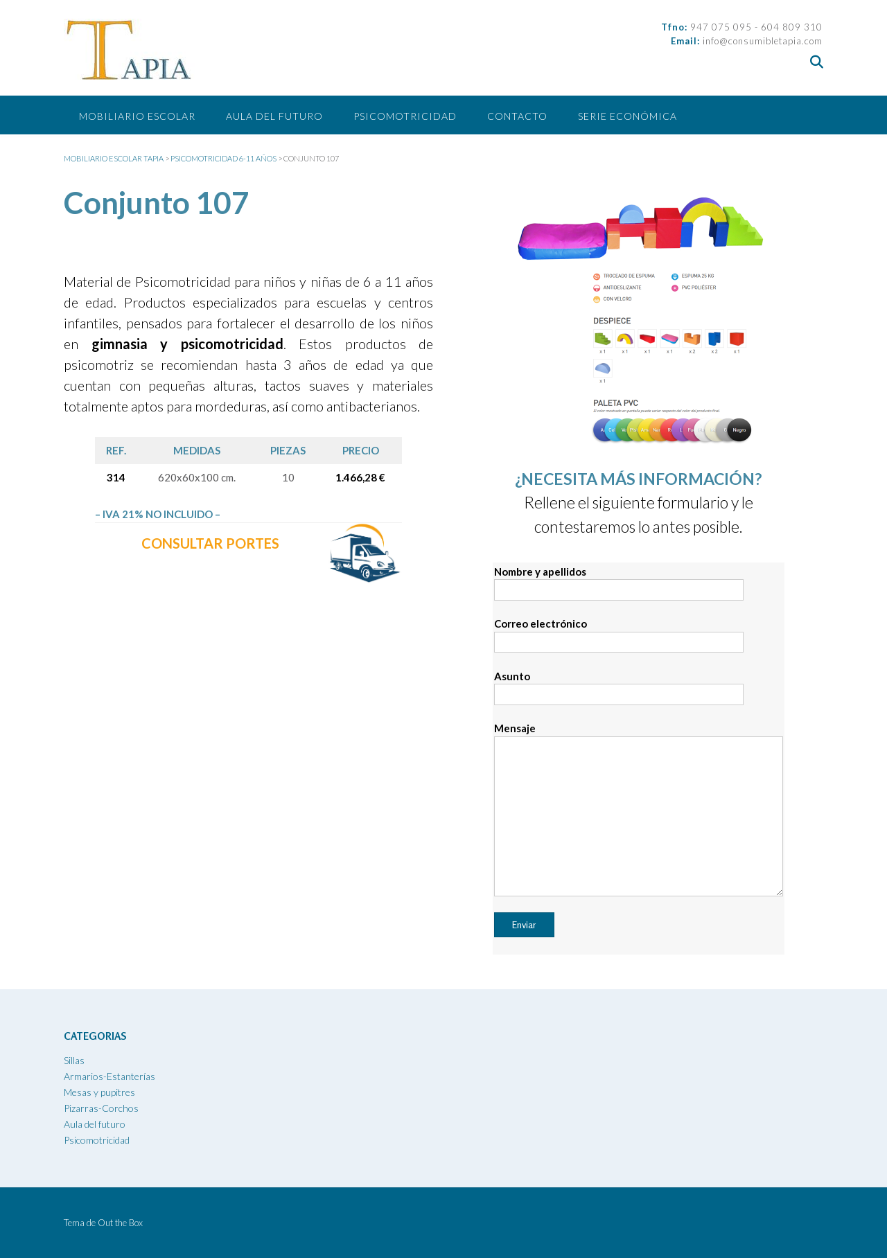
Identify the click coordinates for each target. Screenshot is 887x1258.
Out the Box (120, 1222)
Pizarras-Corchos (101, 1108)
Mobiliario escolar (137, 116)
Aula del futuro (274, 116)
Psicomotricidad (405, 116)
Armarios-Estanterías (109, 1076)
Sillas (74, 1060)
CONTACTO (517, 116)
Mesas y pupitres (99, 1092)
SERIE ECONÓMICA (627, 116)
